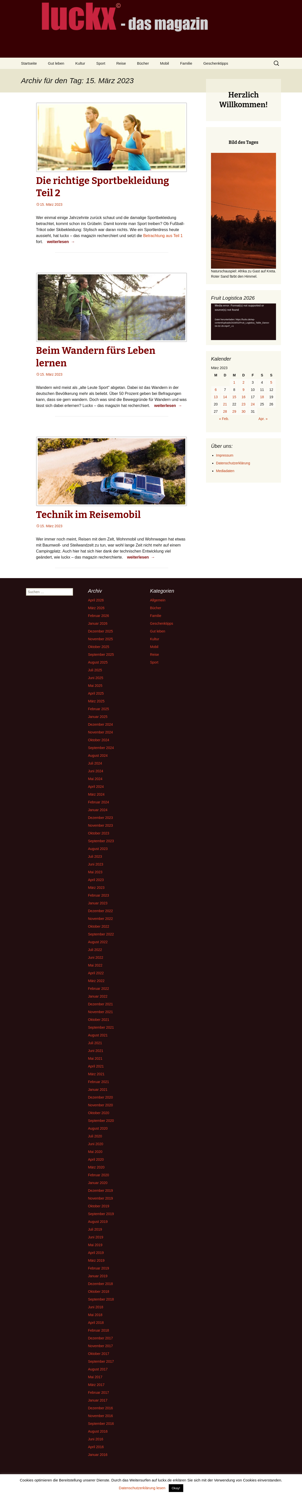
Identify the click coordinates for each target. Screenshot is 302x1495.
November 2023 (100, 825)
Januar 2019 (98, 1276)
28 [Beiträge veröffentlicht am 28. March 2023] (225, 411)
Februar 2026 (98, 616)
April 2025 (96, 693)
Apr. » (263, 419)
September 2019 (101, 1214)
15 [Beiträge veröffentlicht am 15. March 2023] (234, 397)
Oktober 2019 (98, 1206)
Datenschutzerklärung (233, 463)
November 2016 (100, 1416)
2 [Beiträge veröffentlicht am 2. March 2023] (243, 382)
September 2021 (101, 1027)
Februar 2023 (98, 895)
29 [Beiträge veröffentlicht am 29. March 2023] (234, 411)
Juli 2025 (95, 670)
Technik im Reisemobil (88, 514)
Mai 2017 (95, 1377)
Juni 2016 (95, 1439)
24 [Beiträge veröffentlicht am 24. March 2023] (253, 404)
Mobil (164, 63)
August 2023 (98, 849)
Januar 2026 (98, 623)
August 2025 (98, 662)
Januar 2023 (98, 903)
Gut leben (56, 63)
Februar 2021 (98, 1082)
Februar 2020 (98, 1175)
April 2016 (96, 1447)
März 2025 (96, 701)
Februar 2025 (98, 709)
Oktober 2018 (98, 1292)
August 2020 (98, 1128)
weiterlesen (61, 241)
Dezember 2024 (100, 724)
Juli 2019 (95, 1229)
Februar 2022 (98, 989)
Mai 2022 (95, 965)
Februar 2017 (98, 1393)
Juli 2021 (95, 1043)
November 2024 (100, 732)
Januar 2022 (98, 996)
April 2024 (96, 787)
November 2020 (100, 1105)
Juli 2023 (95, 857)
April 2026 (96, 600)
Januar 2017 (98, 1400)
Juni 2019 (95, 1237)
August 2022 (98, 942)
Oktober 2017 (98, 1354)
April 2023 (96, 880)
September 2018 (101, 1299)
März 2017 (96, 1385)
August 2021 (98, 1035)
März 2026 (96, 608)
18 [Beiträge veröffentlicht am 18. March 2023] (262, 397)
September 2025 (101, 655)
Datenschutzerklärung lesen (142, 1488)
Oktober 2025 (98, 647)
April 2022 (96, 973)
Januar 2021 (98, 1090)
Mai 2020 (95, 1152)
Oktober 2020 (98, 1113)
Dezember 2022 (100, 911)
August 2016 (98, 1431)
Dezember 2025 (100, 631)
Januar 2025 (98, 717)
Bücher (143, 63)
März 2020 (96, 1167)
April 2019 (96, 1253)
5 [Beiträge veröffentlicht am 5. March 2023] (271, 382)
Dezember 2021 (100, 1004)
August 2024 (98, 756)
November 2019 (100, 1198)
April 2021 (96, 1066)
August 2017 (98, 1369)
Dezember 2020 (100, 1097)
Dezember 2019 (100, 1191)
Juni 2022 (95, 957)
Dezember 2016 (100, 1408)
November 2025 (100, 639)
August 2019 (98, 1222)
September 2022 (101, 934)
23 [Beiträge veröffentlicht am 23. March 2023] (244, 404)
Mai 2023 (95, 872)
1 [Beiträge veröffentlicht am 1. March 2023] (234, 382)
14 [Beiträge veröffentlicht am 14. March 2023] (225, 397)
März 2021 (96, 1074)
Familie (186, 63)
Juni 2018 (95, 1307)
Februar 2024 (98, 802)
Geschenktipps (215, 63)
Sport (100, 63)
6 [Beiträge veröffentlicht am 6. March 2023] (216, 390)
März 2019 (96, 1260)
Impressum (224, 455)
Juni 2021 (95, 1051)
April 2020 (96, 1159)
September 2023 (101, 841)
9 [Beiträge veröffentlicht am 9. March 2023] (243, 390)
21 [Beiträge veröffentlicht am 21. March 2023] (225, 404)
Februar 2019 (98, 1268)
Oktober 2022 (98, 926)
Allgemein (157, 600)
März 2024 (96, 794)
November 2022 (100, 919)
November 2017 (100, 1346)
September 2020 (101, 1121)
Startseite (29, 63)
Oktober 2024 (98, 740)
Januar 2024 (98, 810)
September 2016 (101, 1424)
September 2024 (101, 748)
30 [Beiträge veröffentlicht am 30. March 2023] (244, 411)
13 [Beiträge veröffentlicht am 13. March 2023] (216, 397)
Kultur (80, 63)
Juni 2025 (95, 678)
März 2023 (96, 888)
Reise (121, 63)
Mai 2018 (95, 1315)
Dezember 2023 (100, 818)
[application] (243, 321)
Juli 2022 (95, 950)
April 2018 (96, 1323)
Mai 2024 (95, 779)
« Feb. (224, 419)
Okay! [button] (176, 1488)
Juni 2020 (95, 1144)
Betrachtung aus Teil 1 (163, 236)
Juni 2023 (95, 864)
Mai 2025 (95, 686)
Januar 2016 (98, 1455)
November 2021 (100, 1012)
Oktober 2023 (98, 833)
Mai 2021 (95, 1058)
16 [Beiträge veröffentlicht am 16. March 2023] (244, 397)
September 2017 (101, 1361)
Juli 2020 (95, 1136)
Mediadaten (225, 471)
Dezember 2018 (100, 1284)
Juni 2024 (95, 771)
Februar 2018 (98, 1330)
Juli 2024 (95, 763)
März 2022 (96, 981)
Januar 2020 (98, 1183)
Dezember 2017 (100, 1338)
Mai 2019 (95, 1245)
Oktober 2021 (98, 1020)
